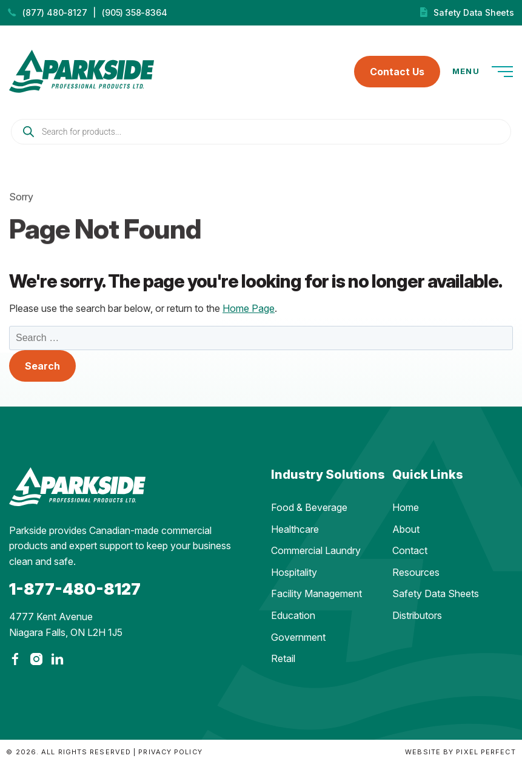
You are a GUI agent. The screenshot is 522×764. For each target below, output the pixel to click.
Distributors (417, 615)
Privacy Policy (170, 752)
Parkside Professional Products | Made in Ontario (81, 71)
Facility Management (316, 593)
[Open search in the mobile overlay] (261, 131)
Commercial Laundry (316, 550)
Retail (283, 658)
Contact (409, 550)
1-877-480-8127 (75, 589)
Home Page (249, 308)
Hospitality (294, 572)
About (406, 529)
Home (405, 507)
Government (298, 637)
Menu (482, 71)
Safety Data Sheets (473, 12)
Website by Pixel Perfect (460, 752)
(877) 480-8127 (54, 12)
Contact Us (397, 72)
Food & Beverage (309, 507)
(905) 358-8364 (134, 12)
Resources (416, 572)
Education (293, 615)
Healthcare (295, 529)
